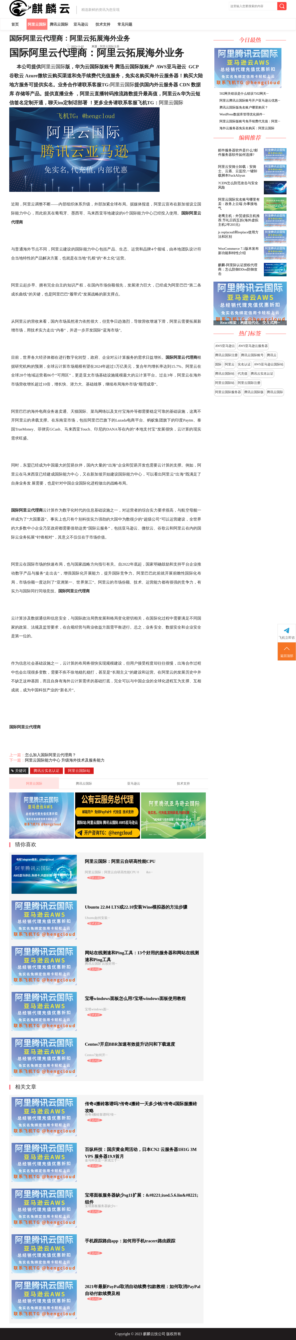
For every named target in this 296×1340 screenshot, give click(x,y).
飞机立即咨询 (287, 637)
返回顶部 (287, 652)
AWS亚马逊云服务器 (253, 346)
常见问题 (124, 24)
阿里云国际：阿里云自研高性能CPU (120, 861)
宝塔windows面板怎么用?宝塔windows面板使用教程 (135, 998)
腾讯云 (272, 355)
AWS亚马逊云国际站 (269, 364)
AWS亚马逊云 (225, 346)
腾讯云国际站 (224, 373)
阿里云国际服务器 (228, 392)
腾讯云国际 (59, 24)
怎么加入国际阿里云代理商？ (50, 755)
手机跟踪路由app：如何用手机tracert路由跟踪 (130, 1240)
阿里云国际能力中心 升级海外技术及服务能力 (65, 760)
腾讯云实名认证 (262, 373)
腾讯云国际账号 (252, 355)
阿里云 (229, 364)
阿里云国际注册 (249, 383)
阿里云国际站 (224, 383)
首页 (15, 24)
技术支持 (103, 24)
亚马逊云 (81, 24)
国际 (218, 364)
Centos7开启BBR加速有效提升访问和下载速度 (130, 1044)
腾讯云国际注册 (226, 355)
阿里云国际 (37, 24)
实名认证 (244, 364)
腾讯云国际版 (254, 392)
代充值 (242, 373)
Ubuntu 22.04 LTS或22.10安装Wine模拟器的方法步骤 (136, 907)
